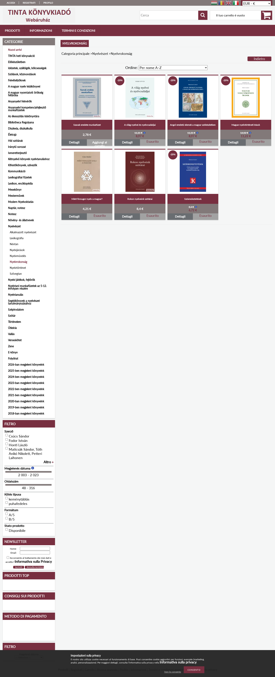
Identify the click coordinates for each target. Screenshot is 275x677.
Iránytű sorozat (17, 146)
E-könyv (13, 352)
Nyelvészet (100, 54)
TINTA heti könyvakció (21, 55)
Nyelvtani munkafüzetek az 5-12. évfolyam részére (27, 287)
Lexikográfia (16, 238)
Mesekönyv (14, 189)
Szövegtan (16, 273)
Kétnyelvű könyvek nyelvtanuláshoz (28, 159)
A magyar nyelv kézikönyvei (24, 86)
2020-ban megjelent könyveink (26, 401)
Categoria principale (75, 54)
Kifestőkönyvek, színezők (22, 165)
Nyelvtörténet (18, 267)
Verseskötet (15, 340)
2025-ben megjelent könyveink (26, 370)
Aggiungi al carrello (99, 143)
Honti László (18, 445)
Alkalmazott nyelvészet (23, 232)
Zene (11, 346)
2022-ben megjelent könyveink (26, 389)
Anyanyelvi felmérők (20, 101)
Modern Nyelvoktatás (20, 201)
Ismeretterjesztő (17, 153)
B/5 (12, 519)
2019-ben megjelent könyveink (26, 407)
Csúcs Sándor (19, 436)
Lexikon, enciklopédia (20, 183)
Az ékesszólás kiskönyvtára (23, 116)
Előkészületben (16, 62)
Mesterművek (16, 195)
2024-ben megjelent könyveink (26, 376)
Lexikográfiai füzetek (20, 177)
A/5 (12, 515)
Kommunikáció (16, 171)
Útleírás (12, 328)
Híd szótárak (15, 140)
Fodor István (18, 440)
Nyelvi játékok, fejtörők (21, 279)
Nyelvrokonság (18, 261)
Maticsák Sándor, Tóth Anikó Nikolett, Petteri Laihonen (25, 453)
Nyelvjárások (17, 250)
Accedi (11, 2)
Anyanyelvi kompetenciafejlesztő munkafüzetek (27, 109)
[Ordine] (173, 67)
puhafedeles (18, 503)
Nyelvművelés (18, 256)
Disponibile (17, 530)
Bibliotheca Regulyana (21, 122)
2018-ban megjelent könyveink (26, 413)
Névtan (14, 244)
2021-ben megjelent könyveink (26, 395)
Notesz (12, 214)
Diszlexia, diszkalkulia (20, 128)
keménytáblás (19, 499)
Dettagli (74, 142)
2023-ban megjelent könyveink (26, 383)
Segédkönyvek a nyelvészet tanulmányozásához (24, 302)
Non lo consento (172, 671)
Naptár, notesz (16, 208)
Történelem (14, 321)
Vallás (11, 334)
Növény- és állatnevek (21, 220)
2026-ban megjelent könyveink (26, 364)
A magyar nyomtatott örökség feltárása (25, 94)
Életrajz (12, 134)
